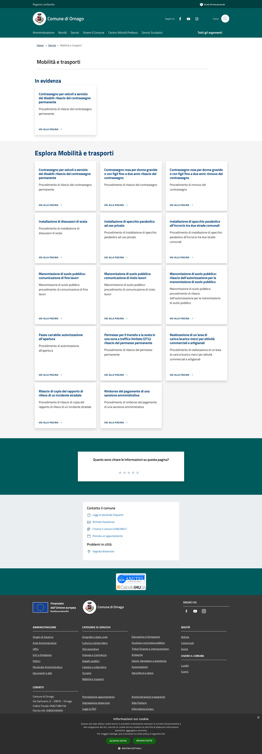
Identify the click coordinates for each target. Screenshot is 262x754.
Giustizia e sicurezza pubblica (148, 643)
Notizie (185, 637)
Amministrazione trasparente (148, 697)
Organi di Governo (43, 637)
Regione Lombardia (43, 4)
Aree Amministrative (44, 643)
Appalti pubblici (91, 661)
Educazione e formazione (146, 637)
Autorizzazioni (140, 667)
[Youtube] (187, 18)
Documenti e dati (42, 673)
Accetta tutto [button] (118, 740)
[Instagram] (195, 18)
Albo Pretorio (139, 703)
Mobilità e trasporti (93, 679)
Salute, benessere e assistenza (149, 661)
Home (40, 45)
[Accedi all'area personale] (212, 4)
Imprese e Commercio (94, 655)
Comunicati (187, 643)
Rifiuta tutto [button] (144, 740)
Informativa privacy (143, 709)
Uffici (36, 649)
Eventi (184, 672)
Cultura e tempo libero (95, 643)
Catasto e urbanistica (94, 667)
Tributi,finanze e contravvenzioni (150, 649)
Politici (36, 661)
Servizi (52, 45)
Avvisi (184, 649)
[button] (131, 748)
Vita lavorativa (90, 649)
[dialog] (131, 734)
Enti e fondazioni (42, 655)
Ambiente (137, 655)
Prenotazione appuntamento (98, 697)
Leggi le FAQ (89, 709)
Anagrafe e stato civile (95, 637)
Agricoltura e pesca (142, 673)
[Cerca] (225, 19)
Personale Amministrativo (47, 667)
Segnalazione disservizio (96, 703)
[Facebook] (178, 18)
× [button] (258, 717)
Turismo (86, 673)
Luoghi (185, 666)
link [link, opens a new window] (163, 733)
